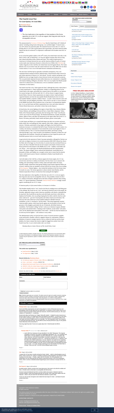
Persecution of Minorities (76, 83)
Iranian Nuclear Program (76, 76)
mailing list (59, 271)
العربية (43, 3)
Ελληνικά (55, 3)
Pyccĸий (83, 3)
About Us (21, 14)
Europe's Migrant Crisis (76, 80)
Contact (93, 14)
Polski (76, 3)
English (58, 3)
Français (64, 3)
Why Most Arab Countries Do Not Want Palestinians (83, 29)
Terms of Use (22, 405)
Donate (56, 14)
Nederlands (73, 3)
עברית (67, 3)
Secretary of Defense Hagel (38, 43)
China (72, 73)
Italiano (70, 3)
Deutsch (52, 3)
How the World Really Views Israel (31, 268)
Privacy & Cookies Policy (33, 405)
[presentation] (74, 26)
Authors (47, 14)
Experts (38, 14)
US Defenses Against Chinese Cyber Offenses (34, 260)
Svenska (86, 3)
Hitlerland (60, 63)
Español (61, 3)
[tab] (74, 26)
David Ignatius (24, 168)
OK (95, 410)
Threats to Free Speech (76, 86)
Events (30, 14)
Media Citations (83, 14)
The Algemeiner (26, 253)
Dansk (49, 3)
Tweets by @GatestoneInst (77, 122)
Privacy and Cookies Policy (25, 410)
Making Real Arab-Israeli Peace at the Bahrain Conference (37, 264)
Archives (64, 14)
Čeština (46, 3)
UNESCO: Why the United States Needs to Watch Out (36, 266)
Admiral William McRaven (50, 180)
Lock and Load (75, 49)
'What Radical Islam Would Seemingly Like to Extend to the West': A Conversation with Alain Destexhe (82, 36)
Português (79, 3)
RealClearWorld (26, 251)
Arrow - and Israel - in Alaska (30, 262)
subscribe (36, 271)
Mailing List (73, 14)
